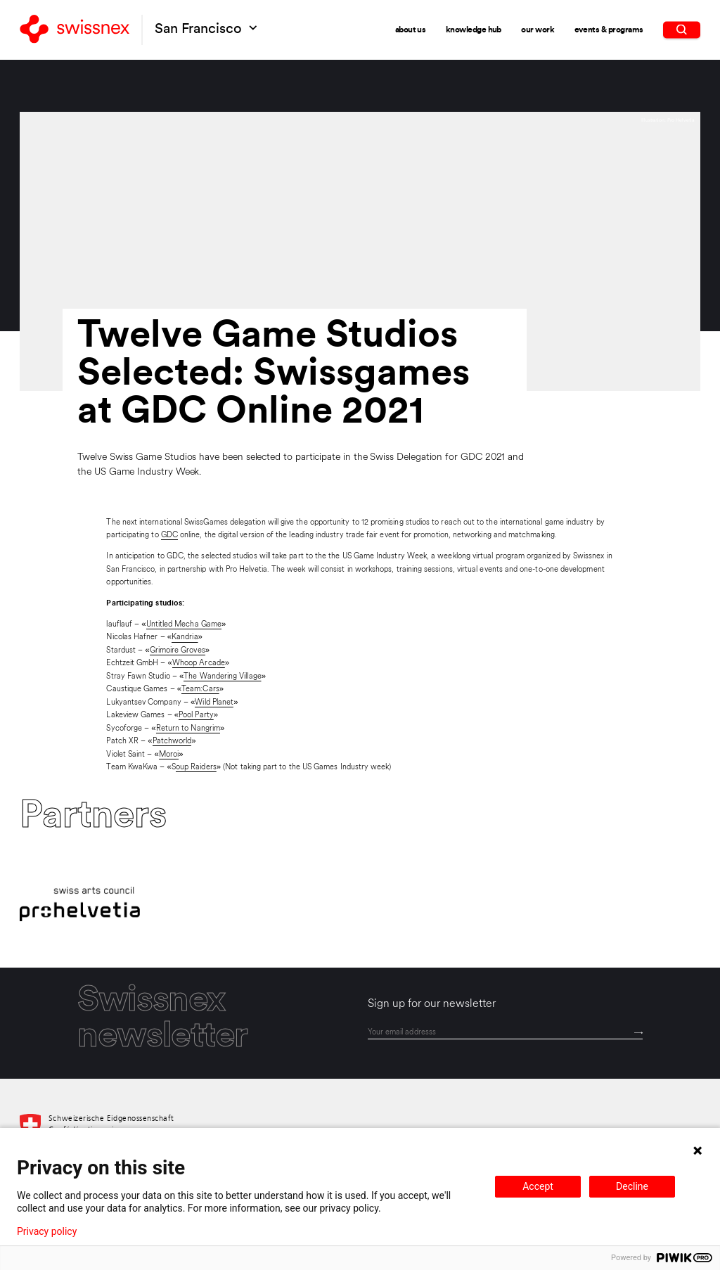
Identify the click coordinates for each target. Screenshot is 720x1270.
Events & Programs (608, 29)
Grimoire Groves (177, 650)
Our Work (537, 29)
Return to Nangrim (188, 728)
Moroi (169, 754)
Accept (537, 1186)
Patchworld (172, 741)
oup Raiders (196, 767)
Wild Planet (214, 702)
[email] (505, 1032)
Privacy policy (47, 1231)
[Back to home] (74, 30)
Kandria (185, 637)
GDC (169, 535)
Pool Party (196, 715)
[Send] (638, 1033)
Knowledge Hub (473, 29)
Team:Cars (200, 689)
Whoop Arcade (198, 663)
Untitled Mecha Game (183, 624)
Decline (632, 1186)
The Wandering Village (223, 676)
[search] (681, 28)
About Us (410, 29)
